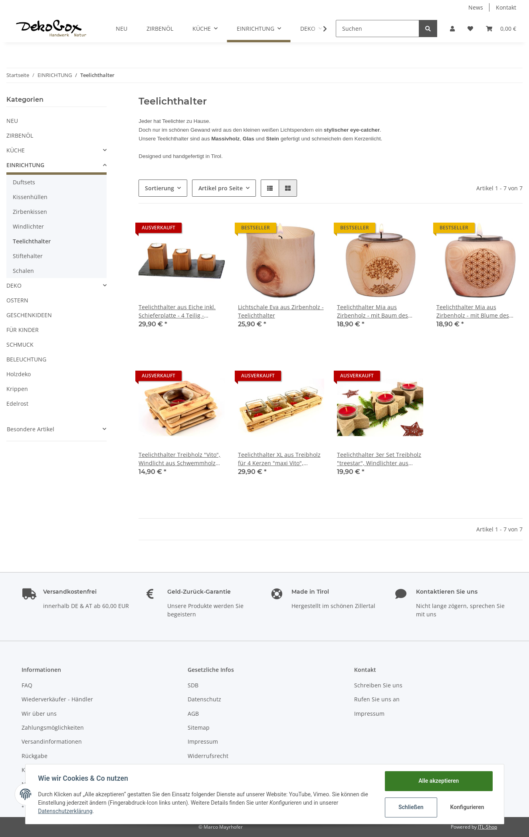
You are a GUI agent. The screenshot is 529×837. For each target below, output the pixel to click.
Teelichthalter (32, 241)
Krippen (17, 389)
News (475, 7)
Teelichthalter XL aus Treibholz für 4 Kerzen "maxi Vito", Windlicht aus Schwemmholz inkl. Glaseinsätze (279, 459)
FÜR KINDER (22, 330)
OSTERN (17, 300)
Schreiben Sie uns (378, 685)
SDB (193, 685)
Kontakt (506, 7)
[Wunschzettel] (470, 28)
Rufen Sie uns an (377, 699)
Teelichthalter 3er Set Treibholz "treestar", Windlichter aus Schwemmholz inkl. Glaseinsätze (379, 459)
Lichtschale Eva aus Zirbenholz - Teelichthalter (281, 311)
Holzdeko (18, 374)
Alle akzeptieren (438, 781)
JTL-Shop (487, 826)
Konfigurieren (467, 807)
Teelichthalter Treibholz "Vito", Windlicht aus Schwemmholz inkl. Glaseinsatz (179, 459)
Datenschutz (204, 699)
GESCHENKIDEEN (29, 315)
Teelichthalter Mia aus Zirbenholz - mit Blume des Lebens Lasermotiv (472, 311)
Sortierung (159, 188)
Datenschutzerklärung (65, 811)
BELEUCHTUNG (26, 359)
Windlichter (28, 226)
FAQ (27, 685)
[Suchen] (377, 28)
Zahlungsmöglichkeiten (53, 727)
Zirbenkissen (30, 211)
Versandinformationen (52, 741)
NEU (12, 120)
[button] (452, 28)
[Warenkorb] (501, 28)
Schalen (23, 270)
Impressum (203, 741)
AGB (193, 713)
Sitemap (199, 727)
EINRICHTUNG (25, 165)
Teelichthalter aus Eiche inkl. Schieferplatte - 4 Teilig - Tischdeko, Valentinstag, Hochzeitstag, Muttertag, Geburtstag (177, 311)
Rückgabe (35, 756)
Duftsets (24, 182)
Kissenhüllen (30, 197)
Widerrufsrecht (208, 756)
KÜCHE (15, 150)
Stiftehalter (28, 256)
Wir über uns (39, 713)
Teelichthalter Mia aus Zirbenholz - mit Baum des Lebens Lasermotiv (372, 311)
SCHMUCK (20, 344)
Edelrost (17, 403)
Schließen (411, 807)
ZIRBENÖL (19, 135)
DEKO (14, 285)
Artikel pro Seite (220, 188)
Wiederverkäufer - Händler (57, 699)
